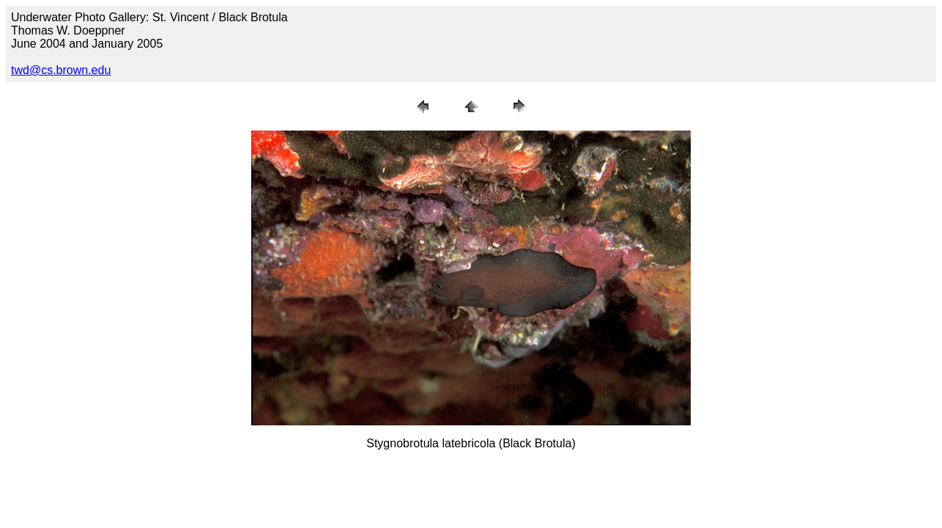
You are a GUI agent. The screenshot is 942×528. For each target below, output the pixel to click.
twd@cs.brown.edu (61, 70)
